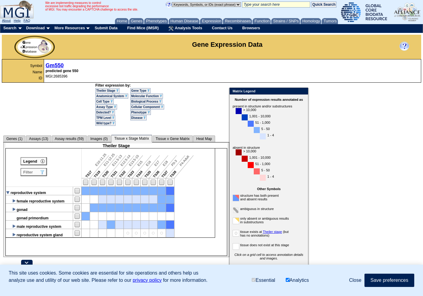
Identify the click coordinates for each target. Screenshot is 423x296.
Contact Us (222, 28)
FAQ (27, 20)
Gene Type (140, 90)
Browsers (251, 28)
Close (302, 91)
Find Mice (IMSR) (143, 28)
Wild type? (105, 123)
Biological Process (146, 101)
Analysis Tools (185, 28)
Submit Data (106, 28)
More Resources (69, 28)
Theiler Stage (107, 90)
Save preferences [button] (389, 280)
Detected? (105, 112)
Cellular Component (147, 107)
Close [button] (355, 280)
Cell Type (104, 101)
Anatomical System (111, 96)
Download (35, 28)
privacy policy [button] (147, 280)
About (6, 20)
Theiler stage (272, 232)
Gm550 (55, 65)
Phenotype (140, 112)
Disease (138, 117)
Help (17, 20)
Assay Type (106, 107)
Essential (263, 280)
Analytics (297, 280)
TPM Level (105, 117)
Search (9, 28)
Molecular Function (146, 96)
